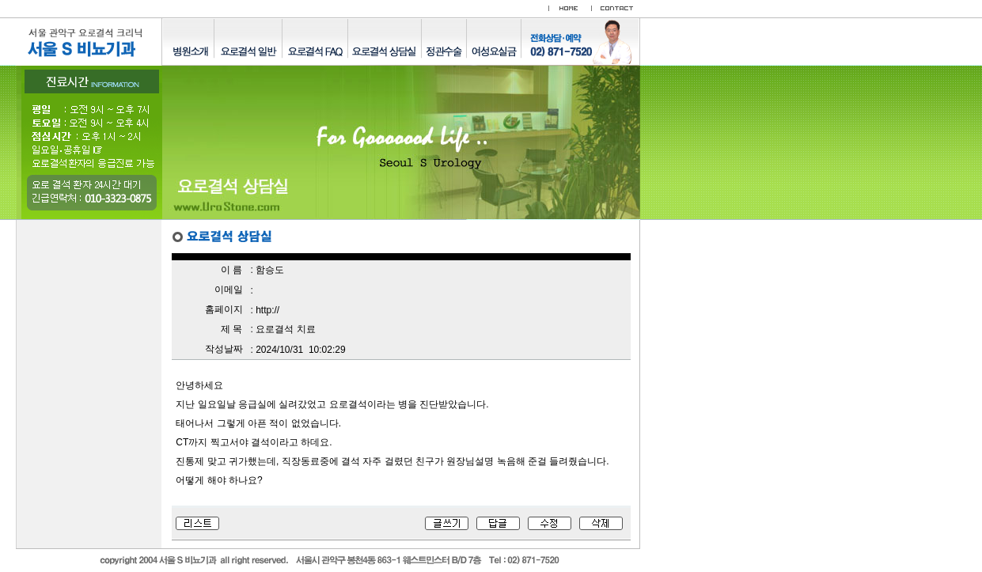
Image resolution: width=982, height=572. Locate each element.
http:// (267, 310)
